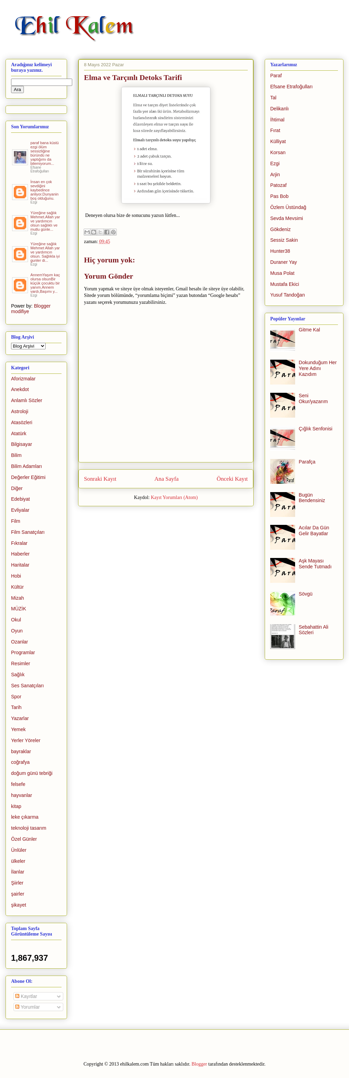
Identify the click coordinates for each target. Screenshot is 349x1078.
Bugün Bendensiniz (312, 497)
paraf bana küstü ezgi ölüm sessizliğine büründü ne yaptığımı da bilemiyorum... (44, 153)
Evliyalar (20, 510)
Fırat (275, 130)
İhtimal (277, 119)
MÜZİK (18, 608)
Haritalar (20, 565)
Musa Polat (282, 273)
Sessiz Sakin (284, 240)
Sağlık (18, 674)
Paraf (276, 75)
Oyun (16, 630)
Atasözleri (21, 422)
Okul (16, 619)
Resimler (20, 663)
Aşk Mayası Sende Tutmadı (315, 563)
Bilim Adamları (26, 466)
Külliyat (278, 141)
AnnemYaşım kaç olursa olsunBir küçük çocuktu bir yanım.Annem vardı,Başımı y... (45, 283)
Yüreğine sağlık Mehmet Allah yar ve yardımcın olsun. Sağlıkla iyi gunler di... (45, 252)
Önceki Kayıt (232, 479)
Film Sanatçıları (28, 532)
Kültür (17, 587)
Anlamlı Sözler (26, 400)
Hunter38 (280, 251)
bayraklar (21, 751)
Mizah (17, 598)
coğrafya (20, 762)
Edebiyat (20, 499)
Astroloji (19, 411)
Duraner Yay (283, 262)
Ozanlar (19, 642)
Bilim (16, 455)
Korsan (277, 152)
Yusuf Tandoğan (287, 295)
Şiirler (17, 883)
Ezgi (275, 163)
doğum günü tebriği (32, 773)
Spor (16, 696)
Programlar (23, 652)
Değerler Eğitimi (28, 477)
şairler (17, 894)
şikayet (18, 905)
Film (15, 521)
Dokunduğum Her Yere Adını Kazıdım (318, 368)
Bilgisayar (21, 444)
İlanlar (17, 872)
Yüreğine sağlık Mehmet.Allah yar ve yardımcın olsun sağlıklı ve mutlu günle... (45, 221)
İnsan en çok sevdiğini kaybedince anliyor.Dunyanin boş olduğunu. (44, 190)
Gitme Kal (309, 329)
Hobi (16, 576)
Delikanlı (279, 108)
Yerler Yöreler (25, 740)
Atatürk (18, 433)
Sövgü (306, 594)
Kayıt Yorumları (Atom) (174, 497)
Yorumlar (27, 1007)
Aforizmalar (23, 378)
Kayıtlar (26, 996)
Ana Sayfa (166, 479)
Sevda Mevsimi (286, 218)
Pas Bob (279, 196)
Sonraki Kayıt (100, 479)
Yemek (18, 729)
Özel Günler (24, 839)
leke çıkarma (24, 817)
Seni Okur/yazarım (313, 398)
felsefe (18, 784)
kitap (16, 806)
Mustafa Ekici (284, 284)
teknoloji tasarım (28, 828)
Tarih (16, 707)
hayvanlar (21, 795)
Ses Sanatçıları (27, 685)
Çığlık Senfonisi (315, 428)
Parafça (307, 462)
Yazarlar (20, 718)
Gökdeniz (280, 229)
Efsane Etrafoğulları (291, 86)
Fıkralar (19, 543)
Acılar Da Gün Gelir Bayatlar (314, 530)
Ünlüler (18, 850)
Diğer (16, 488)
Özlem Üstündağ (288, 207)
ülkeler (18, 861)
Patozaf (278, 185)
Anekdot (20, 389)
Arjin (275, 174)
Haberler (20, 554)
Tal (273, 97)
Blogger (199, 1064)
